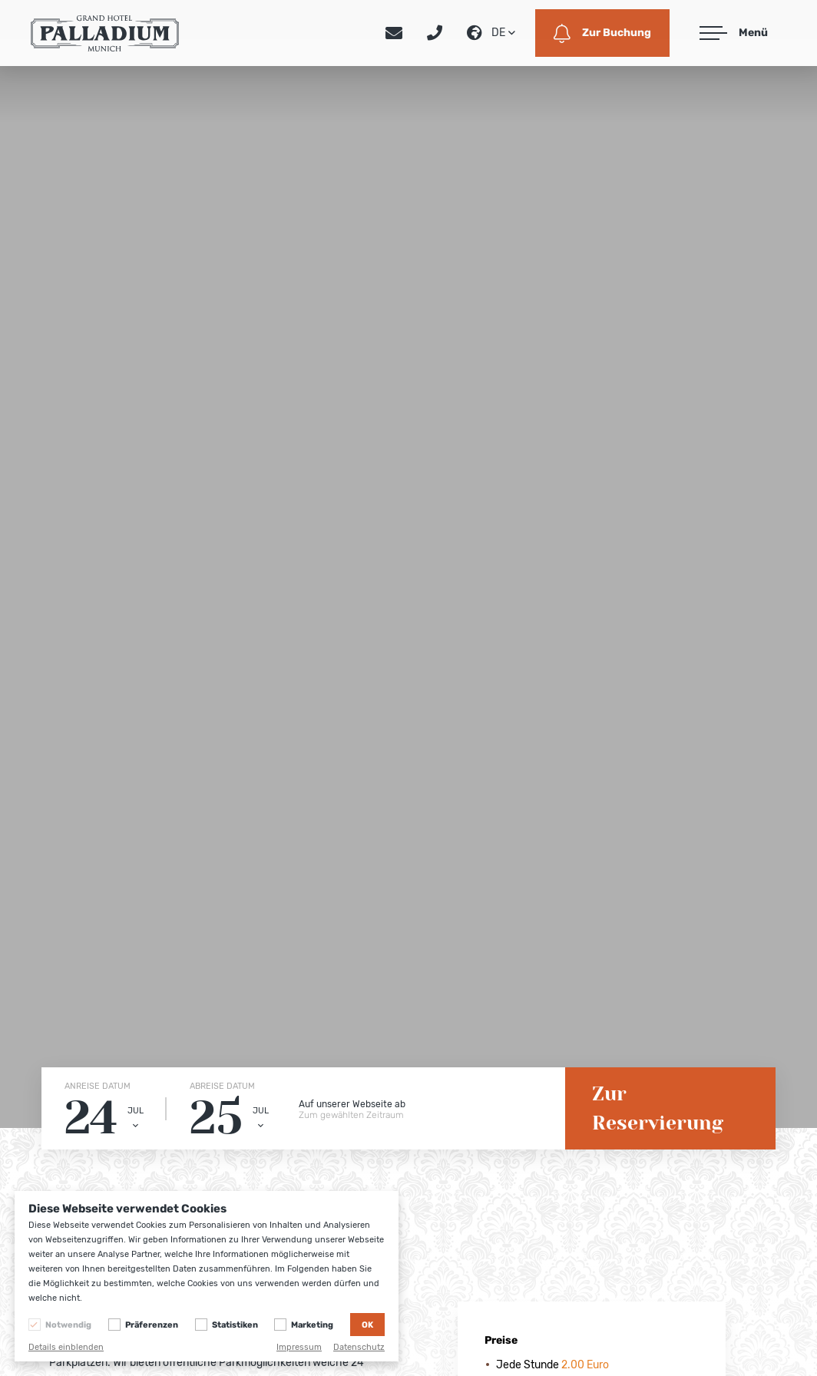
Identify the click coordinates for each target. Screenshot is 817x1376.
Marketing (312, 1325)
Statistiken (235, 1325)
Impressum (299, 1347)
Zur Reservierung (657, 1108)
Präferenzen (151, 1325)
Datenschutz (359, 1347)
